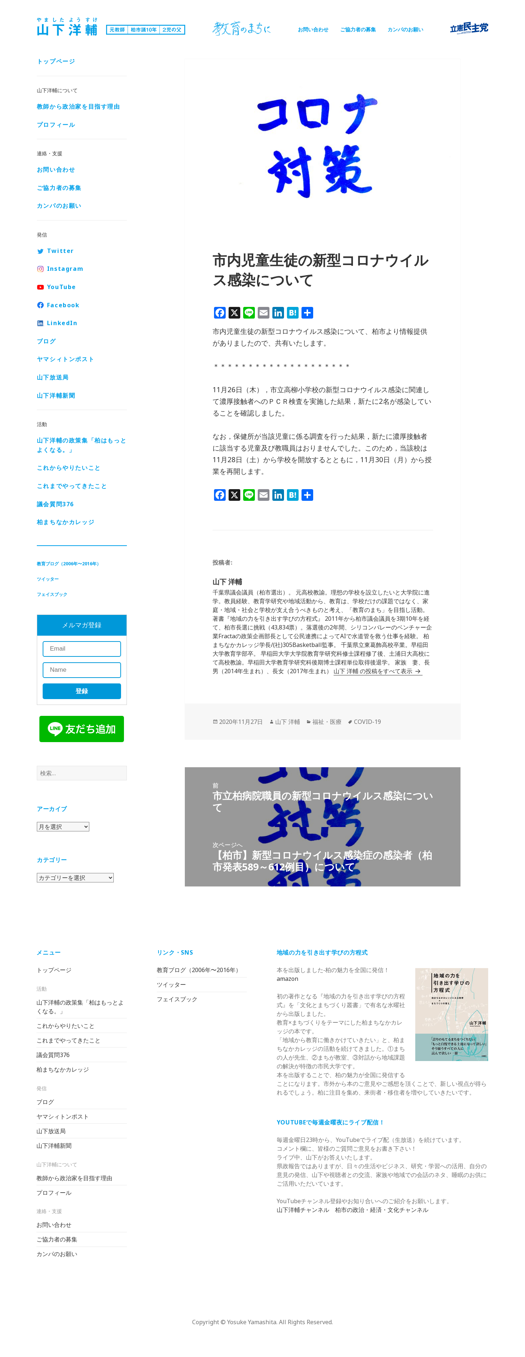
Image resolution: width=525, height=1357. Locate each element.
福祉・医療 (327, 722)
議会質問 (55, 504)
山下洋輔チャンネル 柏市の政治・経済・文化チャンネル (352, 1210)
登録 (81, 691)
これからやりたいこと (69, 468)
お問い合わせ (313, 29)
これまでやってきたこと (72, 486)
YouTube (61, 287)
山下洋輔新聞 (56, 395)
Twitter (60, 251)
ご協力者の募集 (358, 29)
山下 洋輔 (287, 722)
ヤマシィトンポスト (65, 359)
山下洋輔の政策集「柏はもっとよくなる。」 (82, 445)
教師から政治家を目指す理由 (78, 106)
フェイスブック (52, 594)
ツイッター (48, 579)
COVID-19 (367, 722)
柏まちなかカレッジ (65, 522)
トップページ (56, 61)
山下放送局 (53, 377)
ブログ (46, 341)
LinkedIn (62, 323)
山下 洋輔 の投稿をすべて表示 (374, 671)
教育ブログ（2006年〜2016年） (69, 564)
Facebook (63, 305)
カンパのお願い (405, 29)
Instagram (65, 269)
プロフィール (56, 125)
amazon (287, 979)
